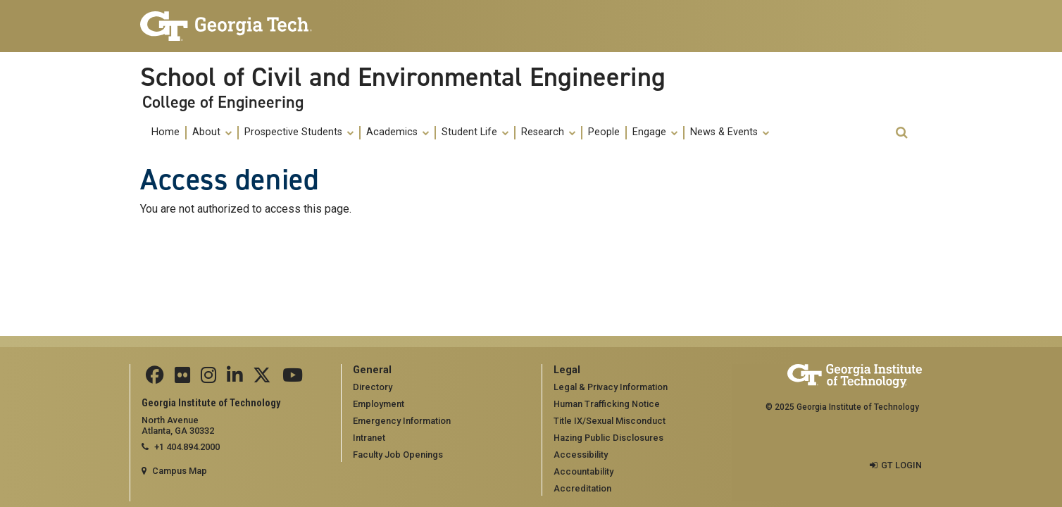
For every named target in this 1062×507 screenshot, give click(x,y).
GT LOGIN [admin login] (901, 465)
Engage (654, 132)
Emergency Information (402, 420)
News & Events (729, 132)
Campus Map (179, 470)
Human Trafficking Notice (607, 404)
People (604, 132)
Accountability (583, 471)
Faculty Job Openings (398, 454)
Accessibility (581, 454)
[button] (901, 133)
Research (548, 132)
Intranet (369, 437)
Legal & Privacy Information (611, 387)
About (212, 132)
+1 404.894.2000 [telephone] (187, 447)
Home (165, 132)
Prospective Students (299, 132)
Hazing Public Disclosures (608, 437)
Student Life (475, 132)
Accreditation (582, 488)
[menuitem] (166, 132)
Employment (378, 404)
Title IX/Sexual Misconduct (610, 420)
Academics (397, 132)
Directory (372, 387)
